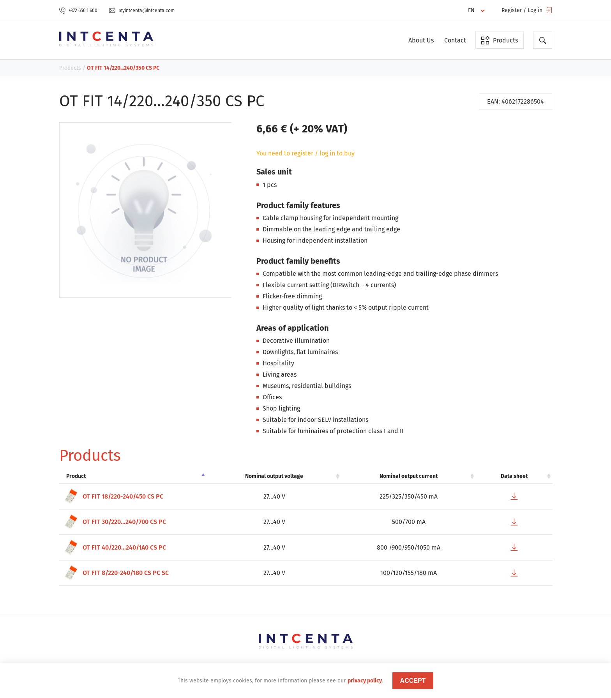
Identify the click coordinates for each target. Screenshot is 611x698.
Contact (455, 40)
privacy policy (365, 680)
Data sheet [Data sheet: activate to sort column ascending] (514, 476)
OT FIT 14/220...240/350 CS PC (123, 68)
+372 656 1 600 (78, 10)
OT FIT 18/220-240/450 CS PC (113, 496)
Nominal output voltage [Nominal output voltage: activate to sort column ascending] (274, 476)
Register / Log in (527, 10)
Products (499, 40)
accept (413, 680)
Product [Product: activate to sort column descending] (76, 476)
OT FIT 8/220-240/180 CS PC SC (116, 573)
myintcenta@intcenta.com (142, 10)
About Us (421, 40)
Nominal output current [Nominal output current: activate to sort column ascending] (409, 476)
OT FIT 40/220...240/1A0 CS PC (114, 547)
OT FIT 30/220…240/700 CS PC (114, 522)
